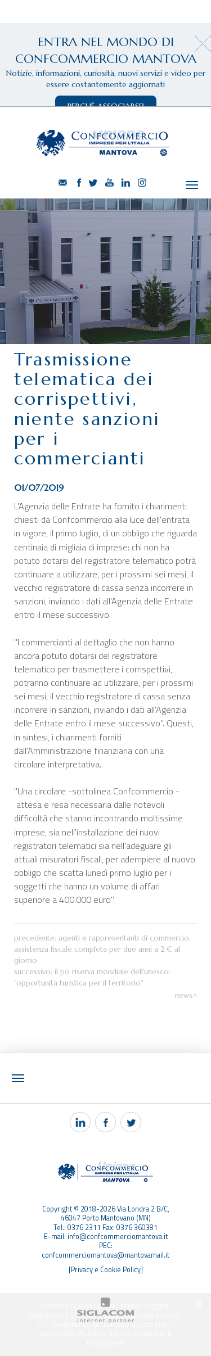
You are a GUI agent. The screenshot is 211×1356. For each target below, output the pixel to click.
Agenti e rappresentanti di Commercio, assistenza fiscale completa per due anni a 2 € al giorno (102, 928)
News (183, 974)
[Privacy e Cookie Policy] (106, 1248)
